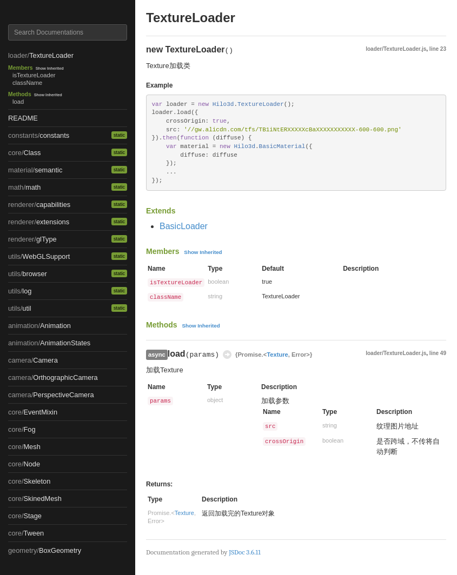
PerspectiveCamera (63, 395)
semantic (48, 170)
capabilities (53, 204)
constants (54, 135)
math (33, 187)
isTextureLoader (34, 75)
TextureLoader (51, 55)
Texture (277, 354)
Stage (32, 516)
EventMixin (40, 412)
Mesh (31, 447)
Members (20, 68)
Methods (19, 94)
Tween (33, 533)
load (18, 101)
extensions (52, 222)
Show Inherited (50, 68)
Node (31, 464)
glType (46, 239)
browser (34, 274)
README (23, 118)
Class (32, 153)
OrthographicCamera (65, 377)
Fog (29, 429)
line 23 (437, 49)
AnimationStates (65, 343)
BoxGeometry (60, 550)
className (27, 82)
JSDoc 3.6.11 (244, 552)
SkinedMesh (42, 498)
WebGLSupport (46, 256)
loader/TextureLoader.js (396, 49)
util (26, 308)
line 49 (437, 353)
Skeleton (36, 481)
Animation (55, 326)
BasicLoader (184, 226)
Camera (45, 360)
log (26, 291)
